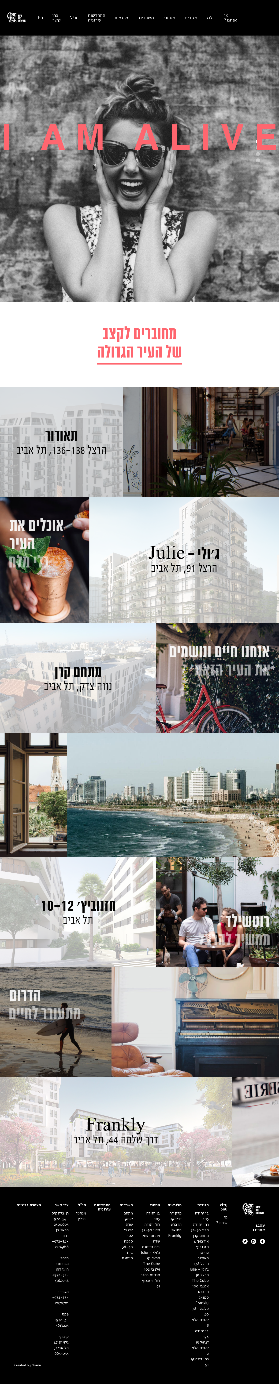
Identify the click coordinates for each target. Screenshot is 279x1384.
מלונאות (122, 17)
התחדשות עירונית (96, 17)
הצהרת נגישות (28, 1205)
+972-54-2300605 (60, 1221)
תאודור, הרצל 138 (201, 1260)
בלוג (211, 17)
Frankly (202, 1303)
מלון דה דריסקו (175, 1216)
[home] (13, 18)
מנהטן (81, 1213)
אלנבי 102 (152, 1269)
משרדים (146, 17)
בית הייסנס (151, 1247)
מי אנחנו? (230, 17)
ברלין (82, 1218)
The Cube (200, 1280)
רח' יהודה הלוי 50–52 (199, 1227)
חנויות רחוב (150, 1275)
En (40, 17)
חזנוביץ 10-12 (202, 1249)
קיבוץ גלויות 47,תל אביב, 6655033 (60, 1345)
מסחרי (169, 17)
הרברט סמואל (203, 1294)
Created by (27, 1365)
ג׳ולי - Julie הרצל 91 (199, 1272)
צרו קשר (56, 17)
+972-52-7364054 (60, 1277)
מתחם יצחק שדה (128, 1219)
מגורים (191, 17)
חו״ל (74, 17)
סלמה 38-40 (127, 1244)
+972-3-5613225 (61, 1322)
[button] (258, 160)
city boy (223, 1207)
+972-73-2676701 (60, 1300)
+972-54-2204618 (60, 1244)
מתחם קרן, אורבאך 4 (200, 1238)
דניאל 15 (202, 1342)
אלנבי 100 (200, 1286)
